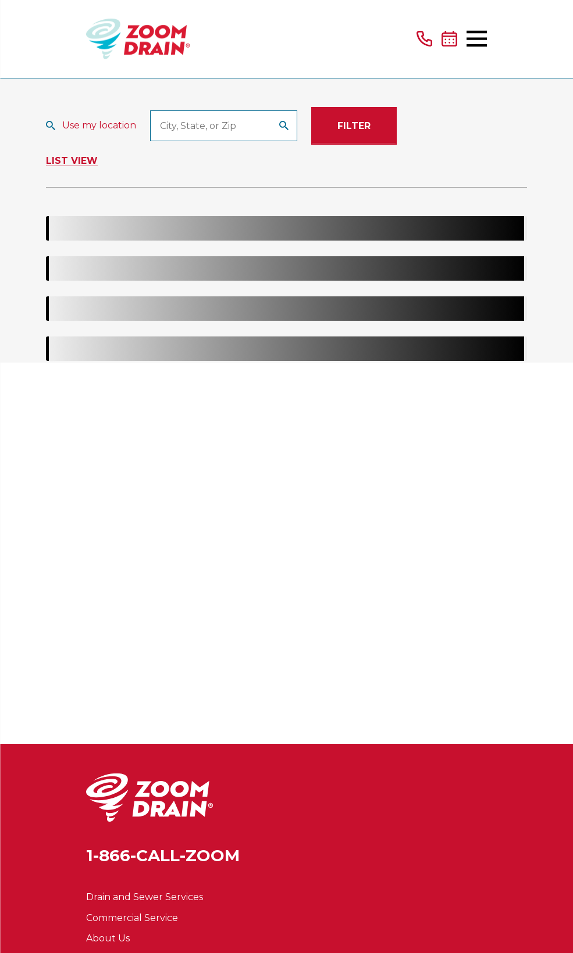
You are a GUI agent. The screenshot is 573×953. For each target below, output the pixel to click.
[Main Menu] (477, 38)
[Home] (138, 39)
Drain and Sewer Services (144, 896)
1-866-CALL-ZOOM (163, 855)
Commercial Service (132, 917)
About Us (108, 938)
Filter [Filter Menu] (354, 125)
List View (72, 161)
